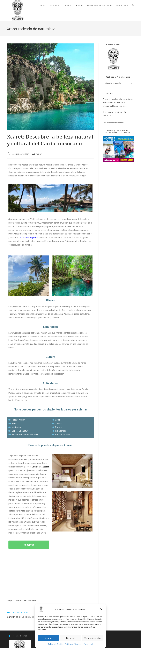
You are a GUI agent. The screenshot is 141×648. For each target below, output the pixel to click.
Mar (25, 601)
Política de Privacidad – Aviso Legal (79, 644)
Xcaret (39, 154)
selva (33, 601)
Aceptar (48, 637)
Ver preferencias (92, 637)
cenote (19, 601)
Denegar (70, 637)
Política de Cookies (55, 644)
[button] (101, 609)
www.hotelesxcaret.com (113, 122)
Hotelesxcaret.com (20, 154)
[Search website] (133, 5)
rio (29, 601)
